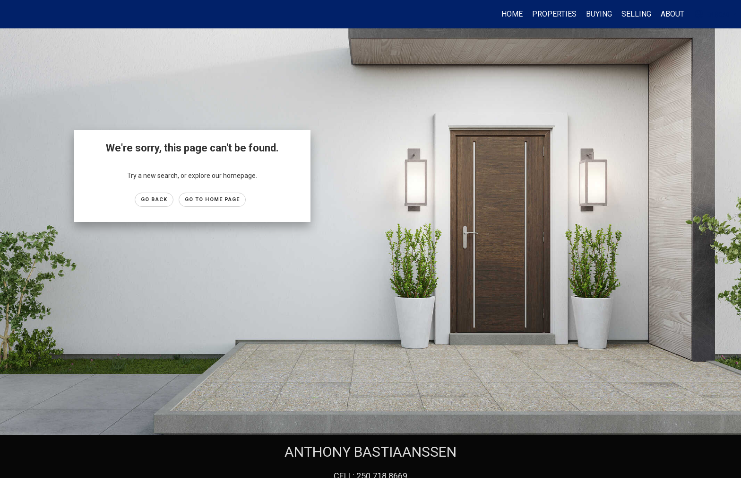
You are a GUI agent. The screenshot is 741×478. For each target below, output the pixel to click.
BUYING (599, 13)
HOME (512, 13)
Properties (554, 13)
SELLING (636, 13)
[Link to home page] (12, 14)
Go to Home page (212, 199)
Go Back (154, 199)
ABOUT (672, 13)
